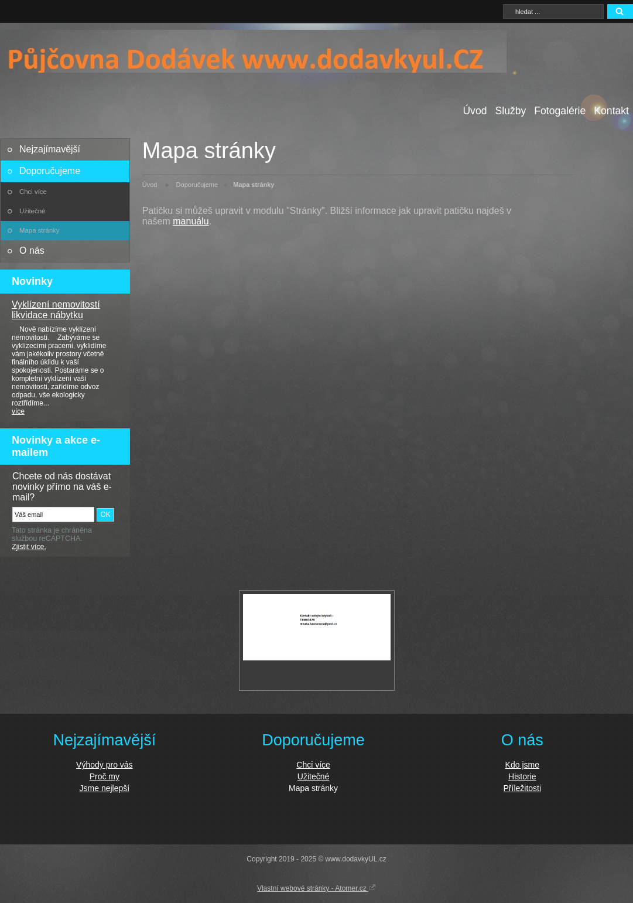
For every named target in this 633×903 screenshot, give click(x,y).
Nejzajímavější (49, 149)
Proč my (104, 776)
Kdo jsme (522, 764)
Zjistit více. (29, 547)
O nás (32, 250)
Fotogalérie (560, 111)
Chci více (33, 191)
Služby (510, 111)
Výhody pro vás (104, 764)
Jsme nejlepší (105, 788)
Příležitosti (523, 788)
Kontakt (611, 111)
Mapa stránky (39, 230)
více (18, 411)
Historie (522, 776)
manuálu (190, 221)
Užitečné (32, 210)
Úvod (475, 111)
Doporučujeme (49, 171)
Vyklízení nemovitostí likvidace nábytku (56, 309)
